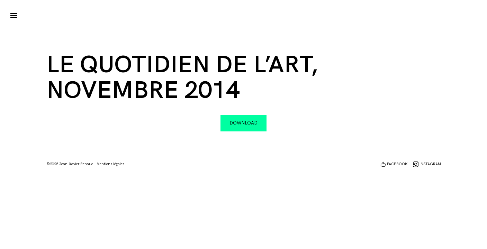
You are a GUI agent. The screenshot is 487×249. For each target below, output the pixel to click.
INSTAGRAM (430, 164)
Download (243, 123)
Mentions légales (110, 164)
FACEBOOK (397, 164)
